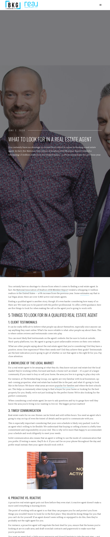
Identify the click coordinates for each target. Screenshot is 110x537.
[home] (22, 5)
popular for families (64, 386)
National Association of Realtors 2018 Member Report (42, 290)
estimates (84, 293)
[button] (100, 5)
